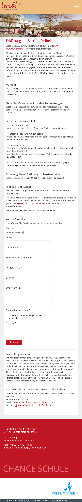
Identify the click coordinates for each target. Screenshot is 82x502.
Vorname (11, 237)
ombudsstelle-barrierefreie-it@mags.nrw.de (36, 402)
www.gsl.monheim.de (16, 49)
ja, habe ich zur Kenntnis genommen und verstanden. (26, 316)
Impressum (11, 500)
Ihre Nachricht (14, 287)
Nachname (12, 247)
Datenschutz (24, 500)
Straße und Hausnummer (19, 257)
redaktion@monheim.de (31, 203)
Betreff (10, 277)
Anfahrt (46, 500)
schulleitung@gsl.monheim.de (29, 447)
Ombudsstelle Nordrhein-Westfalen (34, 405)
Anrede (9, 228)
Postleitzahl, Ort (14, 267)
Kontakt (36, 500)
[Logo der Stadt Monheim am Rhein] (65, 488)
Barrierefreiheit (59, 500)
